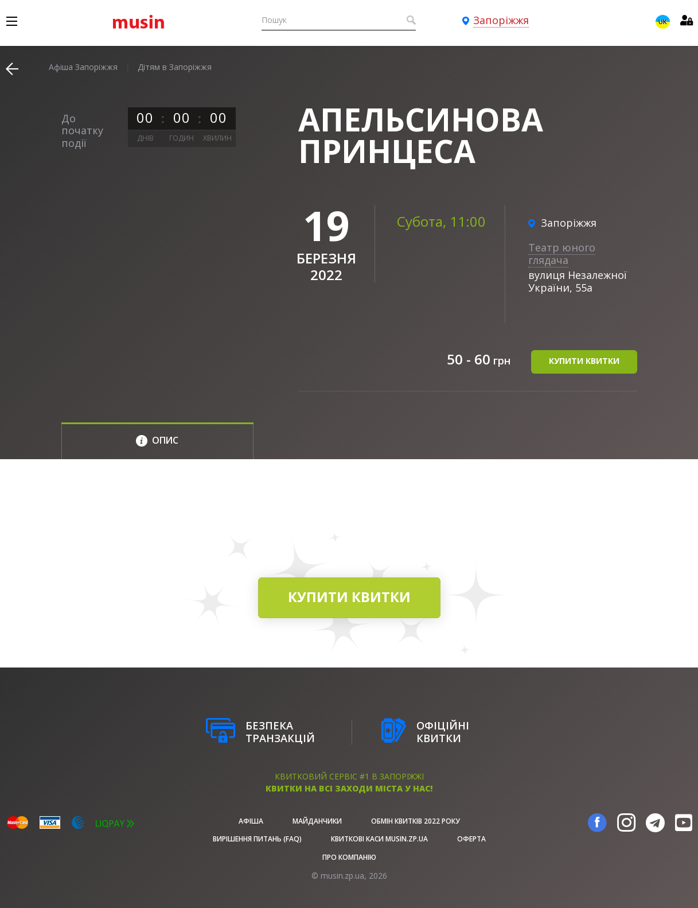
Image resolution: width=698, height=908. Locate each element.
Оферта (471, 839)
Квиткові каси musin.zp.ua (379, 839)
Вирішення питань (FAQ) (257, 839)
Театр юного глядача (561, 253)
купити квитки (584, 360)
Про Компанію (349, 857)
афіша (251, 821)
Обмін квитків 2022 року (415, 821)
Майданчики (317, 821)
